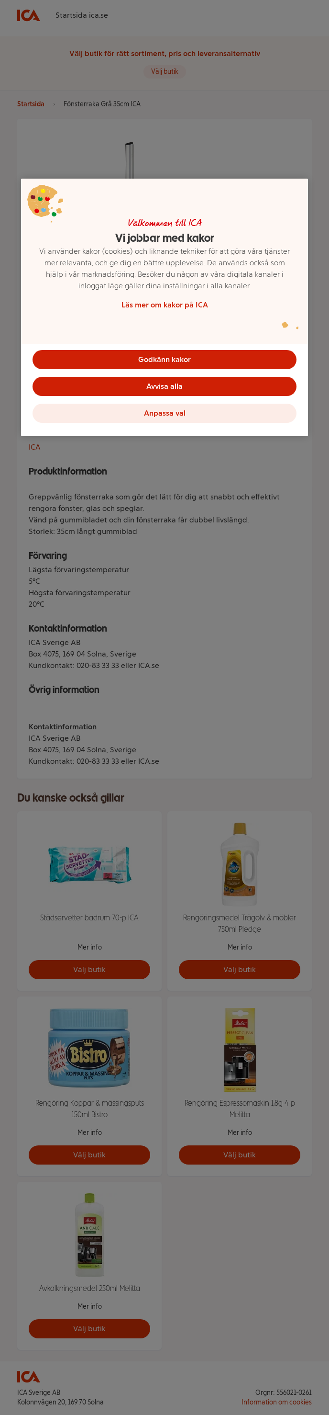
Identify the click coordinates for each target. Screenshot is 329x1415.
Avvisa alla (164, 386)
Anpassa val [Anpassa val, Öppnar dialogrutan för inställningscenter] (165, 413)
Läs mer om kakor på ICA (164, 304)
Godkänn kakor (164, 359)
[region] (164, 307)
